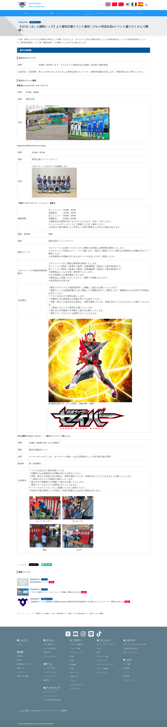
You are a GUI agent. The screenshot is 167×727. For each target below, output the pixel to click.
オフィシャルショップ (51, 696)
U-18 (71, 656)
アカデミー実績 (75, 648)
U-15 (71, 660)
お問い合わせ (35, 710)
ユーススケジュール (76, 652)
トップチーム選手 (49, 668)
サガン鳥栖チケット (50, 644)
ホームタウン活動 (102, 656)
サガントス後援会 (102, 668)
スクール (73, 680)
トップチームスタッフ (51, 672)
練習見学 (46, 680)
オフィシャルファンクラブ (105, 644)
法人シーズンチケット (130, 652)
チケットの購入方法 (50, 648)
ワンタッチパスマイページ (105, 664)
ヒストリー (127, 672)
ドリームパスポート (50, 656)
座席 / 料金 (47, 652)
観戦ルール (20, 668)
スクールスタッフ (76, 688)
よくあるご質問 (23, 710)
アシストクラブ (102, 672)
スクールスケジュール (77, 684)
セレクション (74, 672)
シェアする (21, 565)
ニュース (28, 613)
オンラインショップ (50, 692)
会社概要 (126, 668)
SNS (98, 652)
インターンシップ (129, 680)
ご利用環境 (63, 710)
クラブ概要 (127, 664)
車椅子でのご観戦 (22, 676)
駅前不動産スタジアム (24, 664)
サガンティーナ (102, 660)
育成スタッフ (74, 676)
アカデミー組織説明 (76, 644)
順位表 (19, 660)
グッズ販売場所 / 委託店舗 (52, 700)
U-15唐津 (73, 664)
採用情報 (126, 676)
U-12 (71, 668)
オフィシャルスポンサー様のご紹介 (134, 644)
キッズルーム (21, 672)
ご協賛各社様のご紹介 (130, 648)
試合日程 (20, 656)
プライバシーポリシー (50, 710)
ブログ (99, 648)
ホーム (19, 613)
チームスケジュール (50, 676)
